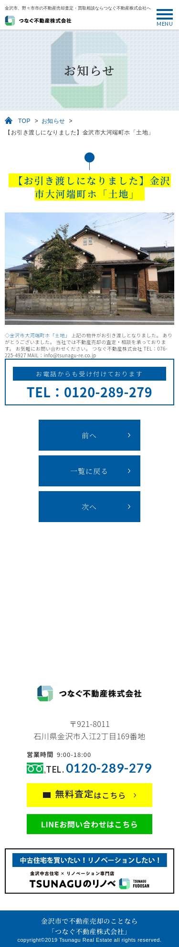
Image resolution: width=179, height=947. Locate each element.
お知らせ (53, 121)
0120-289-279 (109, 768)
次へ (89, 507)
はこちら (90, 794)
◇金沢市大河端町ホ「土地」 (37, 335)
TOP (24, 121)
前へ (89, 435)
